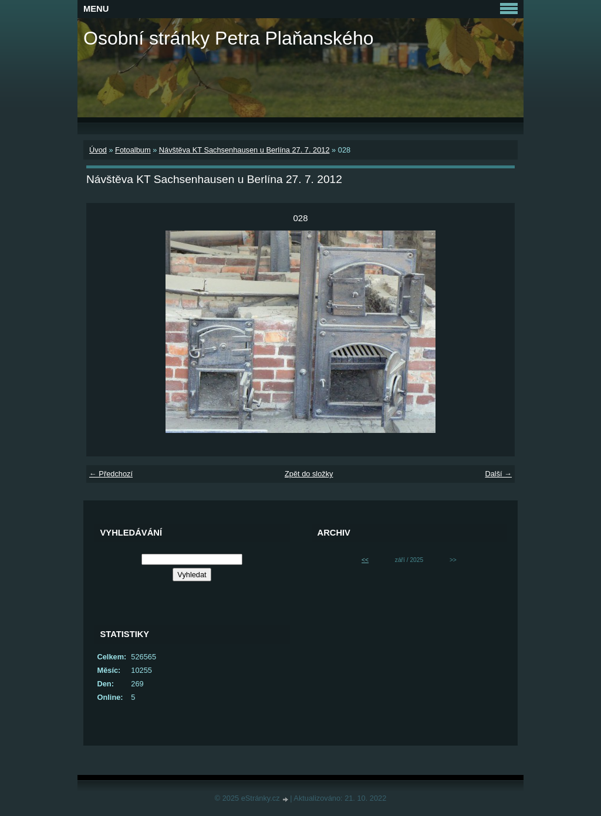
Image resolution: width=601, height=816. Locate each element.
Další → (498, 473)
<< (365, 560)
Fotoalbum (132, 149)
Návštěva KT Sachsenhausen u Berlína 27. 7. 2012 (244, 149)
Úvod (98, 149)
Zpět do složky (309, 473)
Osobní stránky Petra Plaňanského (228, 38)
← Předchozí (111, 473)
